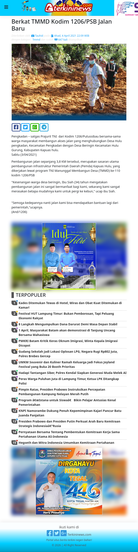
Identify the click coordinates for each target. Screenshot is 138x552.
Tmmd (36, 39)
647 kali (61, 39)
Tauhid (37, 36)
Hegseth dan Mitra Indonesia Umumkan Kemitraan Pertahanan (66, 443)
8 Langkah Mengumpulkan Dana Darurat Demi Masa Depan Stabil (68, 324)
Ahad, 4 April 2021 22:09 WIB (70, 36)
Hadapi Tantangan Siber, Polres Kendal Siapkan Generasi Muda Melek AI (73, 373)
